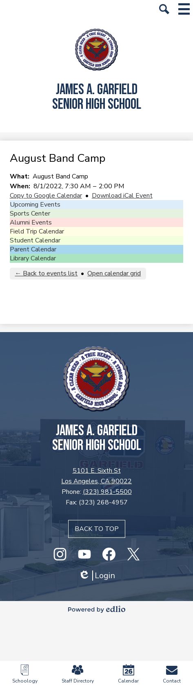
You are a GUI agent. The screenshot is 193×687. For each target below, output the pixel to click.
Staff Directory (78, 674)
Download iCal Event (122, 195)
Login (96, 575)
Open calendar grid (114, 273)
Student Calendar (35, 240)
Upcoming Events (35, 204)
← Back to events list (46, 273)
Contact (172, 674)
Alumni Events (31, 222)
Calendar (128, 674)
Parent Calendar (33, 249)
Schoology (25, 674)
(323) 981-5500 (107, 491)
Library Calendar (33, 258)
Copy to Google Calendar (46, 195)
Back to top (97, 528)
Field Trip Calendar (37, 231)
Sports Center (30, 213)
